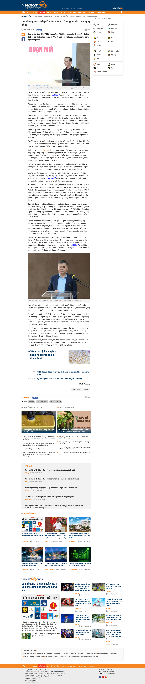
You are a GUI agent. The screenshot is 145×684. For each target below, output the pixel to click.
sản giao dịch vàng (55, 402)
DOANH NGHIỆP (82, 12)
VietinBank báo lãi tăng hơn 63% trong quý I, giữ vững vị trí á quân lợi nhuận (114, 602)
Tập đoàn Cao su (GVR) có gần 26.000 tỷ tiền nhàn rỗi (46, 635)
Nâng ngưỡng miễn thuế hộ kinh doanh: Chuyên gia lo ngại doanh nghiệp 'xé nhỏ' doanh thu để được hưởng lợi (54, 507)
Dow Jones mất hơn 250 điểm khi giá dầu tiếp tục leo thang (83, 632)
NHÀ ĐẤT (63, 12)
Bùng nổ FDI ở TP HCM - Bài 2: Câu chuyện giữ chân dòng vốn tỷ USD (50, 470)
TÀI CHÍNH (56, 12)
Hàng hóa (26, 16)
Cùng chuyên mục (66, 407)
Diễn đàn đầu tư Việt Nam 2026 (89, 656)
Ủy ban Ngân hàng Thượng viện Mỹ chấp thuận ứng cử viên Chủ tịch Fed (51, 488)
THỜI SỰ (29, 12)
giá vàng (46, 150)
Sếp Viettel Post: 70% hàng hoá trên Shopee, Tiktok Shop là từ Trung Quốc (83, 602)
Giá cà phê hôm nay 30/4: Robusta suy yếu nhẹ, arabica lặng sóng (74, 437)
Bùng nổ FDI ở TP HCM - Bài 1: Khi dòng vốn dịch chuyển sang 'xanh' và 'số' (52, 479)
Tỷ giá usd (49, 653)
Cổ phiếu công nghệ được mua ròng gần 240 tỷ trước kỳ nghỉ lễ (80, 564)
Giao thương (92, 16)
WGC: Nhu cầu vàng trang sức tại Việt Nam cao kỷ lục (74, 453)
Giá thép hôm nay (29, 656)
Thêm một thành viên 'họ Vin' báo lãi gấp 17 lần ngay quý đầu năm (56, 564)
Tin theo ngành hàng (103, 19)
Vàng (57, 16)
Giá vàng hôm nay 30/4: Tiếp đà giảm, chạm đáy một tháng (39, 431)
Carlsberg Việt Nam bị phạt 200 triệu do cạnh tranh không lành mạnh (113, 617)
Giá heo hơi (73, 653)
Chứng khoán (73, 569)
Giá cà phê (81, 653)
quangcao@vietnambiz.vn (110, 673)
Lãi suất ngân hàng (102, 653)
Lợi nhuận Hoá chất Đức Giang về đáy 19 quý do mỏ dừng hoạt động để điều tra (79, 535)
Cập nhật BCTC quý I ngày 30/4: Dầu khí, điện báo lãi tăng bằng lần (49, 497)
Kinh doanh (78, 608)
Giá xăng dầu (113, 653)
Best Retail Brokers (73, 656)
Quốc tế (27, 490)
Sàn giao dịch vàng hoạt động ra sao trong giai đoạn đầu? (43, 355)
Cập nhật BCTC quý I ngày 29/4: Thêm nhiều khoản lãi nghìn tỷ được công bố (32, 535)
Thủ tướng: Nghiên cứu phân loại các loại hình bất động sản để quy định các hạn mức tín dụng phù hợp (56, 535)
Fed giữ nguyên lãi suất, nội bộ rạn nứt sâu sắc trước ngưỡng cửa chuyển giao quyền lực (83, 587)
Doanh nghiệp (28, 499)
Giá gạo (56, 656)
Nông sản (64, 16)
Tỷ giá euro (65, 653)
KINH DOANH (91, 12)
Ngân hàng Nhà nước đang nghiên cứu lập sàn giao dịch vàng (59, 379)
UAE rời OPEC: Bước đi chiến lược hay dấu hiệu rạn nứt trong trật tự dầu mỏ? (74, 448)
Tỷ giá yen (57, 653)
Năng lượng (37, 16)
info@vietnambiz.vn (34, 680)
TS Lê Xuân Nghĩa (42, 402)
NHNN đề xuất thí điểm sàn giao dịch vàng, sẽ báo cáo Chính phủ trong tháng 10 (63, 373)
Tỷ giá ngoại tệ (40, 653)
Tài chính (108, 608)
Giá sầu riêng (40, 656)
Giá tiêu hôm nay (91, 653)
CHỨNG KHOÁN (72, 12)
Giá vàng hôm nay (29, 653)
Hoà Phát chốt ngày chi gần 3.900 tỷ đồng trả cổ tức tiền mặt (33, 564)
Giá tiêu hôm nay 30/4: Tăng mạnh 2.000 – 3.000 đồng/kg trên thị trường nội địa (73, 431)
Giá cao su (63, 656)
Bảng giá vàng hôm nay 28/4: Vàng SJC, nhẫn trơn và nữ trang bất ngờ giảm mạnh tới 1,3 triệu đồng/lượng (39, 454)
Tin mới (28, 466)
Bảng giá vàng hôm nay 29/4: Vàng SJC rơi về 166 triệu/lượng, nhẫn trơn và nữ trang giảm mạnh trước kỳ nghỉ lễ (39, 438)
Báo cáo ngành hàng (77, 16)
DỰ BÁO (35, 12)
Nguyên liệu (48, 16)
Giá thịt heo (48, 656)
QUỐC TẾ (49, 12)
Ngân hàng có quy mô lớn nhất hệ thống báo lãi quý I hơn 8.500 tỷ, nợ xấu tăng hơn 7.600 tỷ (113, 634)
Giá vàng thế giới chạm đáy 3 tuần (33, 449)
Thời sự (27, 473)
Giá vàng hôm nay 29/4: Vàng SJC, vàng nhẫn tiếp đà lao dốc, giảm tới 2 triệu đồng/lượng (38, 444)
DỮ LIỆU (99, 12)
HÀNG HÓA (42, 12)
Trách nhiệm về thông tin (31, 682)
